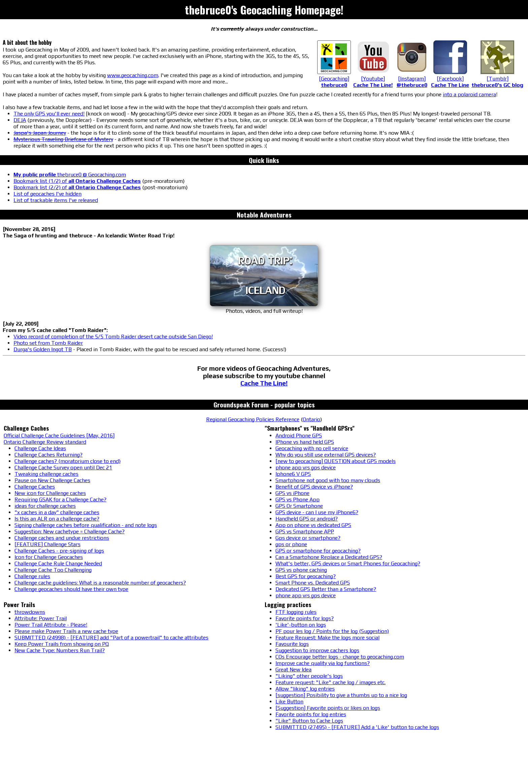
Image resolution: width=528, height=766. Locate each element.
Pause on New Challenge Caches (52, 480)
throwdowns (29, 612)
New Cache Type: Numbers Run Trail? (59, 650)
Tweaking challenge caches (46, 474)
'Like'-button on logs (300, 625)
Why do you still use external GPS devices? (325, 455)
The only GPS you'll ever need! (49, 113)
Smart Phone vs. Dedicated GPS (312, 582)
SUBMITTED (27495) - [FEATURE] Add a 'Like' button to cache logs (357, 727)
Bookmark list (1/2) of (77, 181)
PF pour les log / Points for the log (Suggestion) (332, 631)
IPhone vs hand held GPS (304, 442)
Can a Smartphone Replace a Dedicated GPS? (328, 557)
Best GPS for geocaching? (305, 576)
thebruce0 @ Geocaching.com (69, 174)
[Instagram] (412, 78)
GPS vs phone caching (301, 570)
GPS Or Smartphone (299, 506)
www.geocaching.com (132, 75)
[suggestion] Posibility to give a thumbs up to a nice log (341, 695)
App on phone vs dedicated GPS (313, 525)
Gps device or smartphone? (307, 538)
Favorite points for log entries (310, 714)
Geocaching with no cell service (311, 448)
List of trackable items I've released (55, 200)
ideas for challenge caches (45, 506)
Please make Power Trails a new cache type (66, 631)
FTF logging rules (296, 612)
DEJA (19, 120)
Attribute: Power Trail (40, 618)
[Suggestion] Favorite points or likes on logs (327, 708)
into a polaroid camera (469, 94)
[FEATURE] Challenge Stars (47, 544)
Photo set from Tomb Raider (48, 343)
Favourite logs (292, 644)
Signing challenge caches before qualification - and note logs (85, 525)
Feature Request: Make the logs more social (327, 637)
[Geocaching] (334, 78)
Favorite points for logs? (304, 618)
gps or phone (291, 544)
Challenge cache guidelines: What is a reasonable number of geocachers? (100, 582)
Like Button (289, 701)
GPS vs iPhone (292, 493)
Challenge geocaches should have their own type (71, 589)
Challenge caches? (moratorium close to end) (67, 461)
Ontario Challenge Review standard (45, 442)
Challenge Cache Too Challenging (53, 570)
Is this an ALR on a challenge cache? (56, 518)
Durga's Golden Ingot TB (42, 349)
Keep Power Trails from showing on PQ (61, 644)
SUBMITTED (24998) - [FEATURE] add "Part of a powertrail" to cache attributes (111, 637)
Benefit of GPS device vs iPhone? (314, 487)
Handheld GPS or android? (306, 518)
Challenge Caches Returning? (48, 455)
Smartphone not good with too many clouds (327, 480)
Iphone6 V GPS (293, 474)
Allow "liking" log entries (305, 689)
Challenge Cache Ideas (40, 448)
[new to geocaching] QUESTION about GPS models (335, 461)
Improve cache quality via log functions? (322, 663)
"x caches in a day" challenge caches (56, 512)
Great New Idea (293, 669)
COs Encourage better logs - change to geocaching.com (339, 657)
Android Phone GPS (298, 435)
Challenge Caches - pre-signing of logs (59, 550)
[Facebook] (450, 78)
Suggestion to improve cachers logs (317, 650)
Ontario (311, 419)
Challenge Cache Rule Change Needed (58, 563)
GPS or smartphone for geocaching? (318, 550)
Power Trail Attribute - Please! (50, 625)
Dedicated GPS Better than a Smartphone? (325, 589)
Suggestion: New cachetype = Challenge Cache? (69, 531)
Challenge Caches (34, 487)
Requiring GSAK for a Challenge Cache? (60, 499)
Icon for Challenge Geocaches (48, 557)
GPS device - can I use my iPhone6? (316, 512)
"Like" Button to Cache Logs (309, 721)
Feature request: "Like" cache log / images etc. (330, 682)
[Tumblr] (497, 78)
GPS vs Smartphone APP (304, 531)
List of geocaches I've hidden (47, 194)
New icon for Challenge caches (50, 493)
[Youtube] (373, 78)
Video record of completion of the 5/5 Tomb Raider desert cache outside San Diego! (113, 336)
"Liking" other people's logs (309, 676)
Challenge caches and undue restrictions (61, 538)
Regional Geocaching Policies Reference (252, 419)
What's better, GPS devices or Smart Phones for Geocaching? (347, 563)
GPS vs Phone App (297, 499)
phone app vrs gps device (305, 467)
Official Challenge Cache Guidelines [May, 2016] (59, 435)
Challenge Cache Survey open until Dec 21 (63, 467)
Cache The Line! (264, 383)
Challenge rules (32, 576)
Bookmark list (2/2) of (77, 187)
